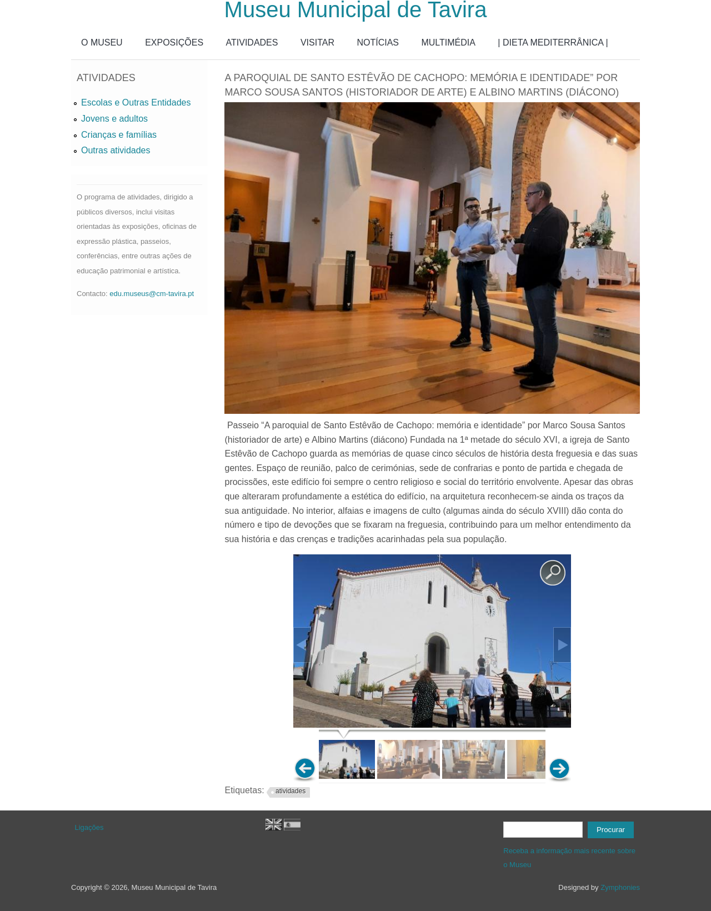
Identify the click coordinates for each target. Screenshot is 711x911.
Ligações (89, 827)
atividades (291, 791)
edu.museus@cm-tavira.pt (151, 293)
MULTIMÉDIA (448, 42)
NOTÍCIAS (378, 42)
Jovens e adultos (114, 118)
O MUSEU (102, 42)
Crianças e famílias (119, 134)
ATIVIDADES (252, 42)
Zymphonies (620, 887)
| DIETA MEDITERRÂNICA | (553, 42)
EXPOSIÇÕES (174, 42)
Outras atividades (116, 150)
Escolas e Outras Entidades (136, 102)
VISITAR (317, 42)
